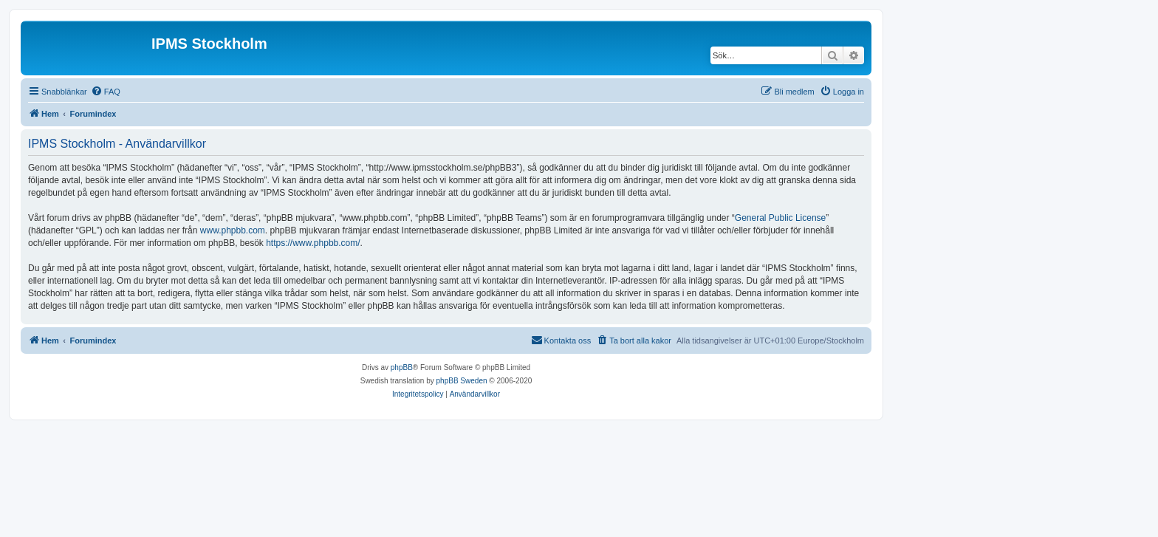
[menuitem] (105, 91)
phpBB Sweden (461, 381)
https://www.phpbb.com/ (313, 243)
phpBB (402, 367)
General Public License (780, 218)
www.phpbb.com (232, 230)
